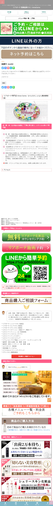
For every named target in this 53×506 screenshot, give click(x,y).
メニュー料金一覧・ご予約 (26, 18)
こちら (18, 367)
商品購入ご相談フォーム (26, 356)
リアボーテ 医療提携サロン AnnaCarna (26, 7)
